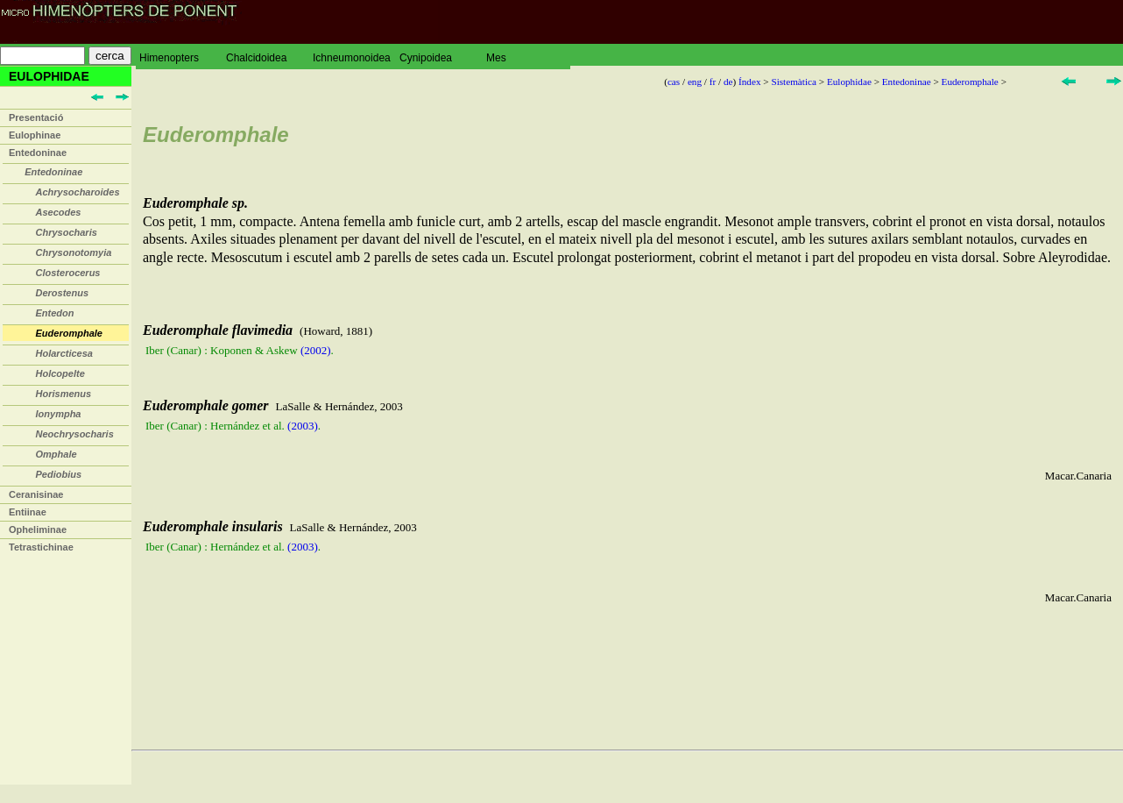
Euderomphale (970, 81)
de (728, 81)
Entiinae (27, 512)
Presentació (36, 117)
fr (713, 81)
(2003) (302, 425)
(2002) (315, 350)
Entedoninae (38, 152)
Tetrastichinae (41, 547)
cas (673, 81)
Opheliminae (38, 529)
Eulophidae (849, 81)
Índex (749, 81)
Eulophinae (34, 135)
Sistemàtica (793, 81)
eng (695, 81)
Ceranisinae (36, 494)
